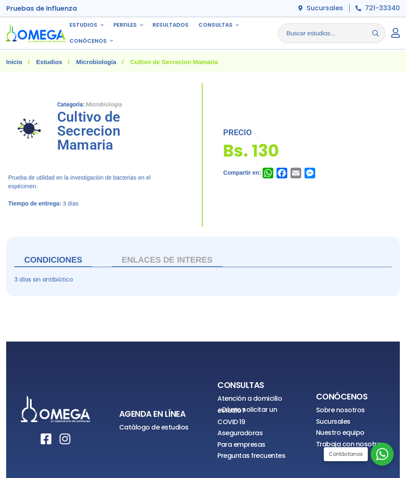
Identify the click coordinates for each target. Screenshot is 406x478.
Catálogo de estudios (154, 427)
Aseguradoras (240, 433)
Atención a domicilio (249, 398)
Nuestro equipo (340, 432)
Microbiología (96, 61)
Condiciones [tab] (53, 259)
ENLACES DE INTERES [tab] (167, 259)
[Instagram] (65, 439)
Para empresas (241, 444)
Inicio (14, 61)
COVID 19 (231, 422)
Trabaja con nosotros (350, 444)
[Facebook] (46, 439)
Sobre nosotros (340, 410)
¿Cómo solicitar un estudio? (247, 410)
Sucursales (333, 421)
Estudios (49, 61)
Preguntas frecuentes (251, 455)
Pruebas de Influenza (41, 8)
